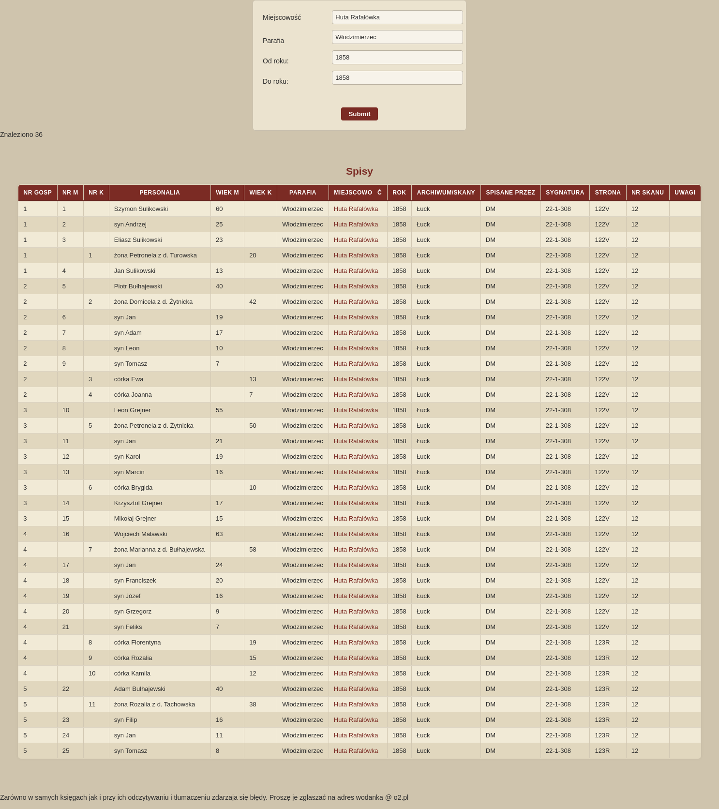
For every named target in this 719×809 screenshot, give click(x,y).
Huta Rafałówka (356, 208)
